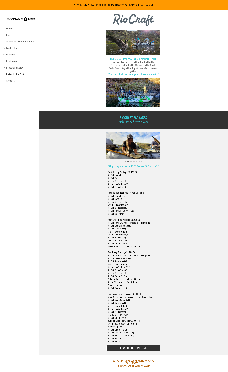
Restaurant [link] (12, 61)
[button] (224, 14)
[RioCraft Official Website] (133, 348)
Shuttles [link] (10, 54)
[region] (114, 5)
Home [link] (9, 28)
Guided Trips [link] (12, 47)
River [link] (8, 35)
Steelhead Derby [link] (14, 67)
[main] (133, 66)
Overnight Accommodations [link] (20, 41)
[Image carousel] (133, 147)
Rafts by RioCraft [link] (15, 74)
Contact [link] (10, 80)
